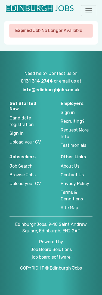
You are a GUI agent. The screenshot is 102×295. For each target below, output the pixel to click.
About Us (70, 166)
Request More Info (75, 133)
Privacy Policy (75, 183)
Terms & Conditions (72, 195)
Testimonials (73, 145)
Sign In (17, 133)
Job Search (21, 166)
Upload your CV (25, 142)
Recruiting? (73, 121)
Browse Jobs (23, 174)
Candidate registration (22, 121)
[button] (88, 10)
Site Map (69, 207)
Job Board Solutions (51, 249)
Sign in (68, 112)
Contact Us (72, 174)
